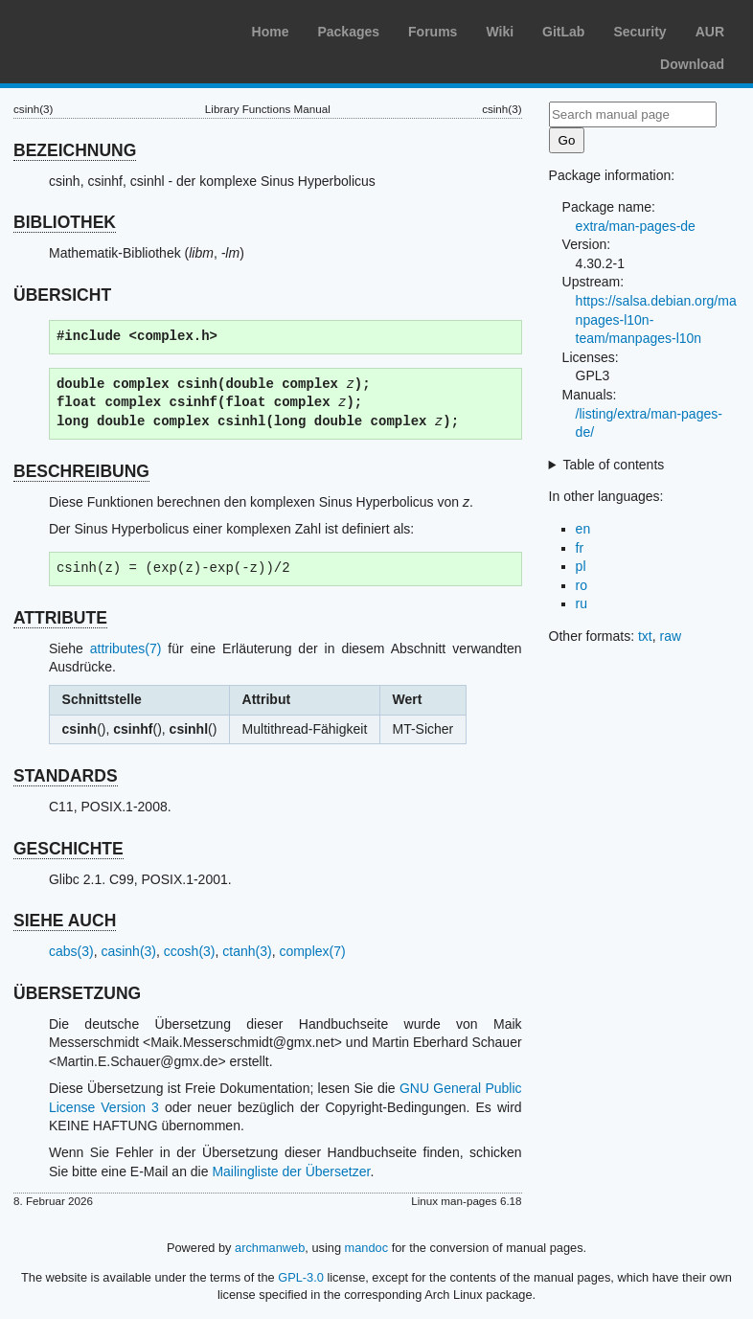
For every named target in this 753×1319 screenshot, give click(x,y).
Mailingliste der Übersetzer (291, 1171)
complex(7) (312, 951)
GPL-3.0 (301, 1277)
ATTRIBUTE (60, 617)
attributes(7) (126, 648)
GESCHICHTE (68, 848)
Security (639, 31)
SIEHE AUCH (64, 920)
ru (581, 603)
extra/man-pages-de (636, 226)
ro (581, 585)
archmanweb (270, 1247)
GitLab (563, 31)
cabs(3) (71, 951)
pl (581, 566)
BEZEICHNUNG (74, 150)
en (583, 528)
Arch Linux (105, 29)
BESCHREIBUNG (81, 471)
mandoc (367, 1247)
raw (671, 636)
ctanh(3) (246, 951)
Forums (432, 31)
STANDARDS (65, 775)
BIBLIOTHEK (64, 222)
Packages (348, 31)
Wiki (499, 31)
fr (580, 548)
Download (692, 64)
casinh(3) (128, 951)
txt (645, 636)
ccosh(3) (190, 951)
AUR (710, 31)
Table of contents (613, 464)
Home (270, 31)
